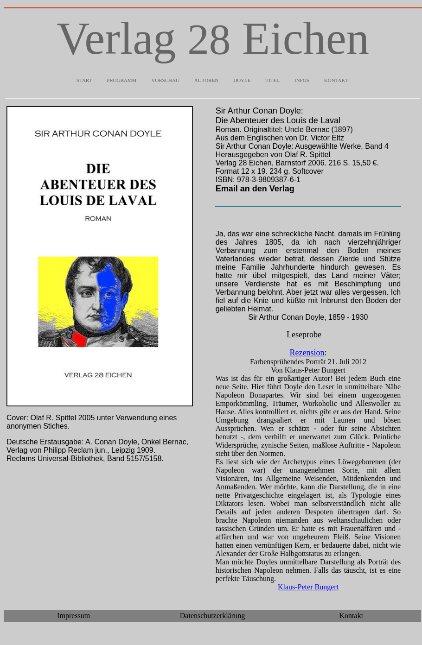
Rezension (306, 352)
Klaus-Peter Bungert (308, 587)
